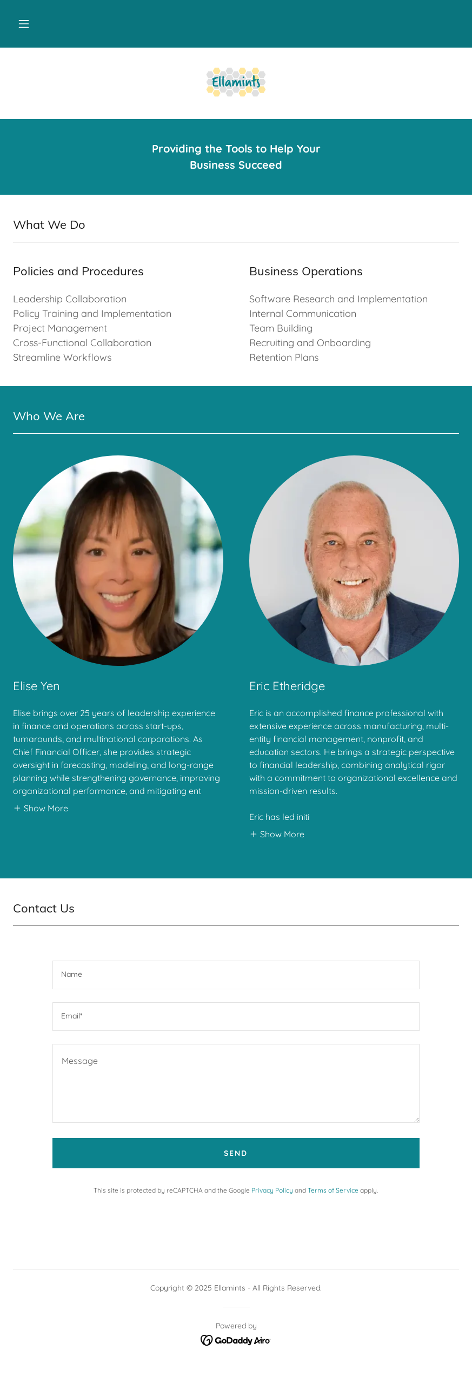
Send (236, 1153)
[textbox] (236, 975)
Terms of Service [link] (333, 1190)
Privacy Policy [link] (272, 1190)
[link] (236, 82)
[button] (24, 24)
